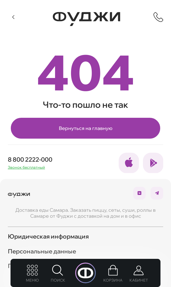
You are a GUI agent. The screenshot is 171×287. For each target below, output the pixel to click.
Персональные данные (42, 251)
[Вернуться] (13, 17)
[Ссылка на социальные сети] (129, 163)
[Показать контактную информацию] (158, 17)
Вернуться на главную (85, 128)
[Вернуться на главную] (86, 19)
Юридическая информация (48, 236)
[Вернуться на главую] (19, 193)
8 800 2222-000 (30, 159)
